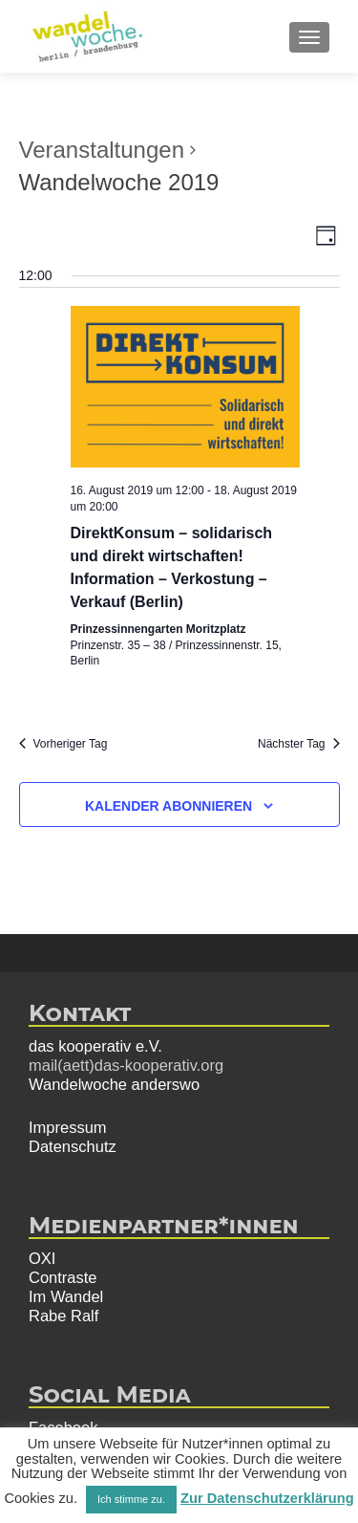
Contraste (63, 1277)
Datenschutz (72, 1146)
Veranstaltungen (101, 150)
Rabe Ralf (63, 1315)
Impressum (68, 1127)
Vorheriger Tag (63, 744)
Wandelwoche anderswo (114, 1084)
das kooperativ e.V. (95, 1046)
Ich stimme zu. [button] (131, 1499)
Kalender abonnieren (168, 806)
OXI (42, 1258)
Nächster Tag (298, 744)
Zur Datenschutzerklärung (267, 1498)
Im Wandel (66, 1296)
